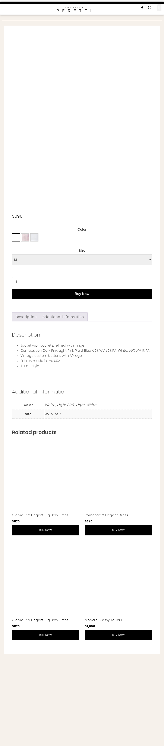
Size (82, 342)
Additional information (63, 409)
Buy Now (82, 386)
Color (82, 321)
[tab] (26, 409)
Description (26, 409)
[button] (159, 7)
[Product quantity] (18, 374)
